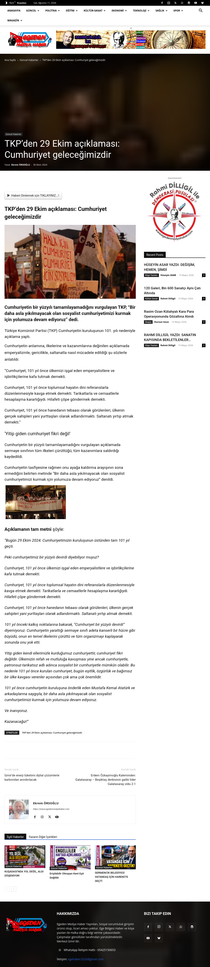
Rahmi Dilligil (168, 298)
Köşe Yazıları (151, 275)
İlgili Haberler (15, 837)
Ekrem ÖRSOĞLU (20, 164)
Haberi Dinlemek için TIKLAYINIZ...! (33, 195)
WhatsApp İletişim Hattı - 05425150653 (86, 950)
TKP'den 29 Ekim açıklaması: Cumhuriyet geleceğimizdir (52, 732)
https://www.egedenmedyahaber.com (51, 809)
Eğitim (72, 10)
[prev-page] (7, 889)
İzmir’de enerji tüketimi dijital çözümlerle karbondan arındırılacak (32, 778)
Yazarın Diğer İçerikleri (43, 837)
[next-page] (13, 889)
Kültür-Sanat (95, 10)
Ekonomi (119, 10)
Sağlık (161, 10)
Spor (178, 10)
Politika (52, 10)
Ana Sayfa (10, 60)
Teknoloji (141, 10)
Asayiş (148, 321)
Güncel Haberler (29, 60)
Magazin (14, 20)
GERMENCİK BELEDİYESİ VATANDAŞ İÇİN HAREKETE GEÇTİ (111, 876)
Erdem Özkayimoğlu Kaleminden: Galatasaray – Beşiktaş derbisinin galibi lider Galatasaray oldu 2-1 (105, 780)
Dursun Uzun (161, 321)
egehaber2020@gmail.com (86, 959)
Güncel (33, 10)
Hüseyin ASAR (168, 275)
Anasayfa (14, 10)
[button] (200, 11)
